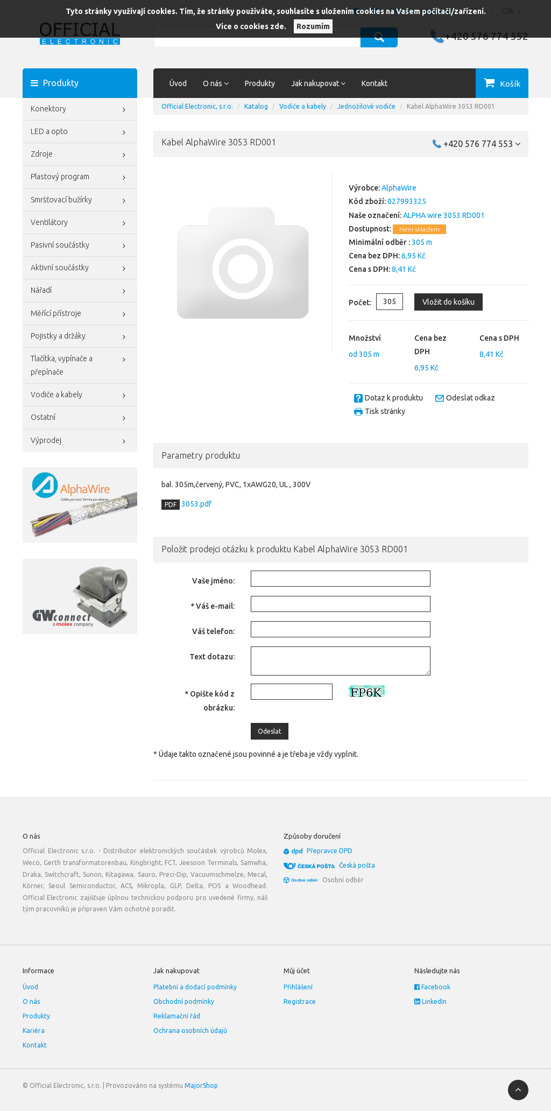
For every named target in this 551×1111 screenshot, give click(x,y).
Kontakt (374, 83)
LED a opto (80, 132)
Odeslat (269, 731)
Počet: (351, 302)
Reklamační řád (176, 1015)
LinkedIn (430, 1001)
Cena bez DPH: (374, 255)
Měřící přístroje (80, 314)
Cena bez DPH (430, 345)
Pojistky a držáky (80, 336)
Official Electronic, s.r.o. (197, 106)
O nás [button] (216, 83)
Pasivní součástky (80, 246)
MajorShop (201, 1085)
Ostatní (80, 418)
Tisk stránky (385, 411)
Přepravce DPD (329, 850)
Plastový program (80, 177)
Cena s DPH (499, 338)
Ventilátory (80, 223)
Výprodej (80, 441)
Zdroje (80, 155)
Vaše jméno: (213, 580)
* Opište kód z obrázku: (210, 701)
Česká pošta (357, 865)
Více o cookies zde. (251, 26)
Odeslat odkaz (470, 397)
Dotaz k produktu (394, 397)
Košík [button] (510, 83)
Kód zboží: (367, 201)
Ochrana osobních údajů (190, 1030)
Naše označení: (375, 215)
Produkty (260, 83)
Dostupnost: (370, 228)
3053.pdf (195, 504)
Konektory (80, 109)
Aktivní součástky (80, 268)
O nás (31, 1001)
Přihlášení (298, 986)
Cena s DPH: (369, 269)
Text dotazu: (212, 656)
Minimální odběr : (379, 242)
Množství (365, 338)
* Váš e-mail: (212, 606)
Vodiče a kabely (80, 395)
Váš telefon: (213, 631)
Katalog (256, 106)
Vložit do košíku (448, 302)
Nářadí (80, 291)
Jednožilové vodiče (366, 106)
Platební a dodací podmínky (195, 986)
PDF (170, 504)
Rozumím (313, 26)
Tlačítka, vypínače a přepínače (80, 364)
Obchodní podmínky (183, 1001)
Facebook (432, 986)
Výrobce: (364, 188)
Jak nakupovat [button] (318, 83)
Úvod (178, 83)
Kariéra (34, 1030)
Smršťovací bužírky (80, 200)
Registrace (300, 1001)
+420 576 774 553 (481, 144)
